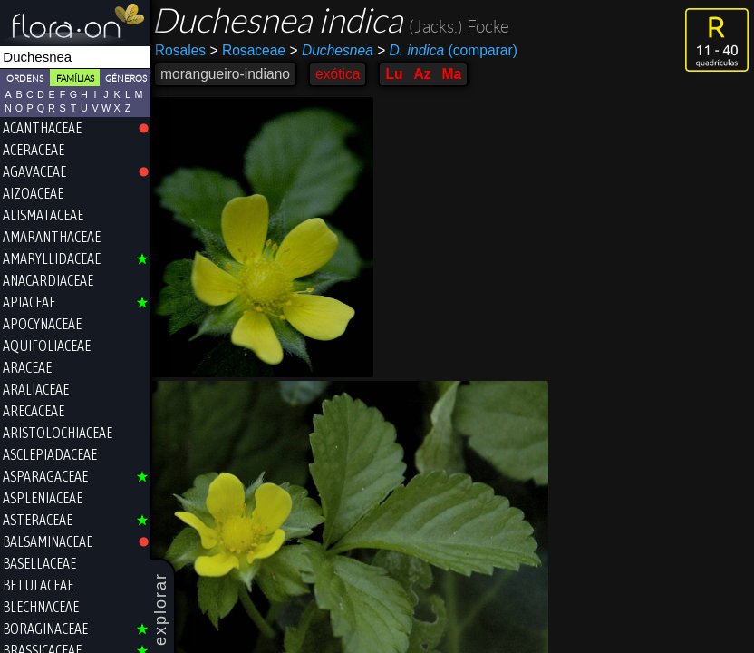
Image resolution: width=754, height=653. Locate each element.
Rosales (185, 50)
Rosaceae (252, 50)
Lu (398, 74)
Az (427, 74)
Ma (457, 74)
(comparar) (452, 51)
